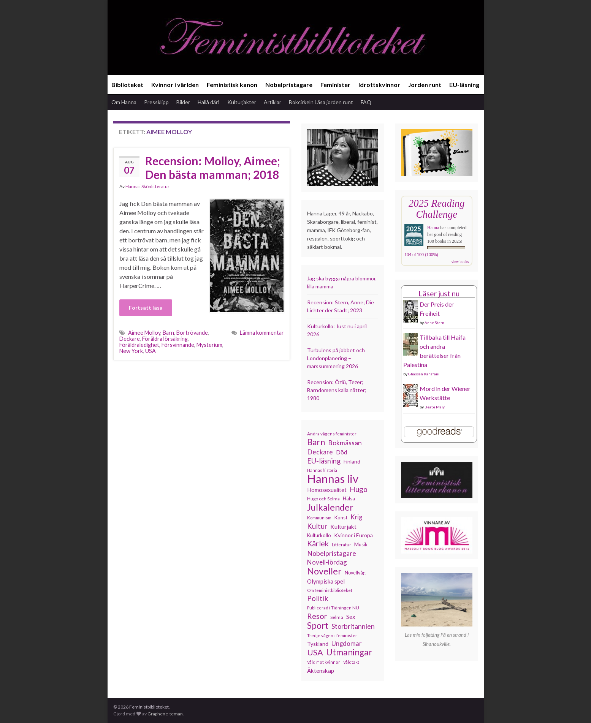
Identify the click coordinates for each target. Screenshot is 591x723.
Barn (168, 332)
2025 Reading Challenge (436, 209)
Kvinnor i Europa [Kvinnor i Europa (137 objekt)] (353, 535)
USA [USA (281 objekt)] (315, 652)
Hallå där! (209, 102)
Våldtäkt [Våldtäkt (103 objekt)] (351, 662)
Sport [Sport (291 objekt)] (317, 626)
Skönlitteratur (155, 186)
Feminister (335, 84)
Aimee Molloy (144, 332)
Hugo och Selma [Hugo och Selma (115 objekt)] (323, 499)
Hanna (132, 186)
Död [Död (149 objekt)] (341, 452)
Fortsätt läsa (146, 307)
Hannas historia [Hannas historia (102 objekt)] (322, 470)
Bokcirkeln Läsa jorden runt (321, 102)
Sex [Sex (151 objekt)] (350, 616)
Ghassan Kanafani (423, 374)
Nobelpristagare (288, 84)
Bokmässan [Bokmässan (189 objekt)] (345, 443)
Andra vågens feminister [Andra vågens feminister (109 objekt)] (332, 433)
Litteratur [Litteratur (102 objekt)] (341, 544)
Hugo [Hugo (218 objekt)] (359, 489)
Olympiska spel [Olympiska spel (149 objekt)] (326, 581)
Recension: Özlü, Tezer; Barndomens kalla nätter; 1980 (336, 390)
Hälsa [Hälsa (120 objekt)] (349, 499)
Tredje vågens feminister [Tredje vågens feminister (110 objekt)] (332, 635)
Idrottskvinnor (379, 84)
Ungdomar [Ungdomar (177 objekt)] (346, 643)
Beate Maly (435, 407)
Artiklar (272, 102)
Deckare (129, 338)
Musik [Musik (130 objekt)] (361, 544)
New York (131, 351)
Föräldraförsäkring (165, 338)
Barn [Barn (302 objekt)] (316, 442)
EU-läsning (464, 84)
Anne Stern (434, 322)
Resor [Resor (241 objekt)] (317, 616)
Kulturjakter (241, 102)
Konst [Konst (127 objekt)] (340, 517)
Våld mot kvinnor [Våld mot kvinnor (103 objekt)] (323, 662)
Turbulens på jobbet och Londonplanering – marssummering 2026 (336, 358)
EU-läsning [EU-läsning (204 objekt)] (324, 461)
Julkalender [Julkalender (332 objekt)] (330, 507)
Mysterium (209, 345)
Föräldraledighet (139, 345)
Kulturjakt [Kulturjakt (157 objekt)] (343, 526)
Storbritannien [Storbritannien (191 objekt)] (353, 626)
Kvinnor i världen (175, 84)
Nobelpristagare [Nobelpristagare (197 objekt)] (331, 553)
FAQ (366, 102)
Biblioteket (127, 84)
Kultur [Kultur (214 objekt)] (317, 526)
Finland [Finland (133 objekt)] (352, 461)
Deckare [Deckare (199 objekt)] (320, 452)
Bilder (183, 102)
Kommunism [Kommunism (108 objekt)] (319, 517)
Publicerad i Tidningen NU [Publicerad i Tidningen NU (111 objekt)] (333, 607)
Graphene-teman (165, 714)
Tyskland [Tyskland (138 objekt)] (317, 644)
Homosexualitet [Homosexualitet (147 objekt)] (327, 489)
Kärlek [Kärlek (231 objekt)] (318, 543)
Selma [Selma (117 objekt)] (336, 617)
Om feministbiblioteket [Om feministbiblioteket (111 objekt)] (329, 590)
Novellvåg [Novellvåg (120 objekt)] (355, 573)
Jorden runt (424, 84)
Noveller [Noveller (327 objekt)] (324, 571)
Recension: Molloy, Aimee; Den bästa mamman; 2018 (212, 167)
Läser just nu (438, 293)
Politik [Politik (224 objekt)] (317, 598)
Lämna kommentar (262, 332)
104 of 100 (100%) (421, 254)
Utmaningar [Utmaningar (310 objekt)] (349, 652)
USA (150, 351)
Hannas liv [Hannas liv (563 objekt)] (332, 479)
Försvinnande (178, 345)
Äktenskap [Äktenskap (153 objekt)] (320, 670)
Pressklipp (156, 102)
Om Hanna (123, 102)
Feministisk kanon (232, 84)
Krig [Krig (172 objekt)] (356, 517)
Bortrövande (192, 332)
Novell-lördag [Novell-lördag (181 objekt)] (327, 562)
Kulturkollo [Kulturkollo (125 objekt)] (319, 535)
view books (460, 261)
